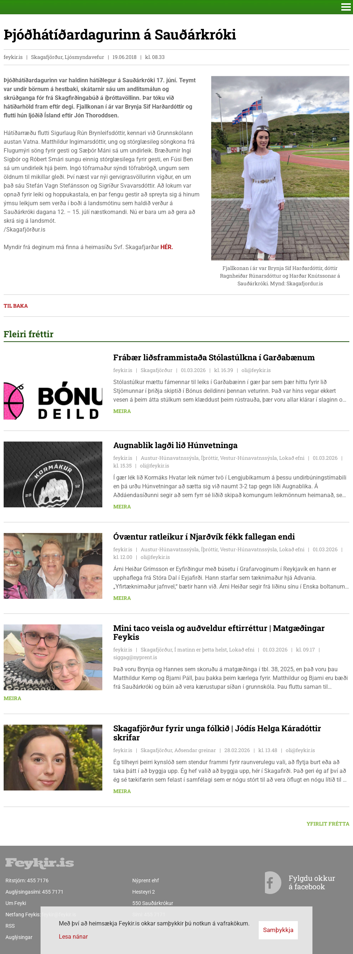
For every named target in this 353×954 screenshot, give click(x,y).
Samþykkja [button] (278, 930)
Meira (122, 410)
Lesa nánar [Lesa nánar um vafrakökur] (73, 936)
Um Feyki (15, 903)
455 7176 (38, 880)
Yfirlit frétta (328, 823)
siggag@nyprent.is (135, 657)
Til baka (16, 305)
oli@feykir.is (256, 370)
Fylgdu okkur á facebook (297, 882)
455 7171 (53, 892)
